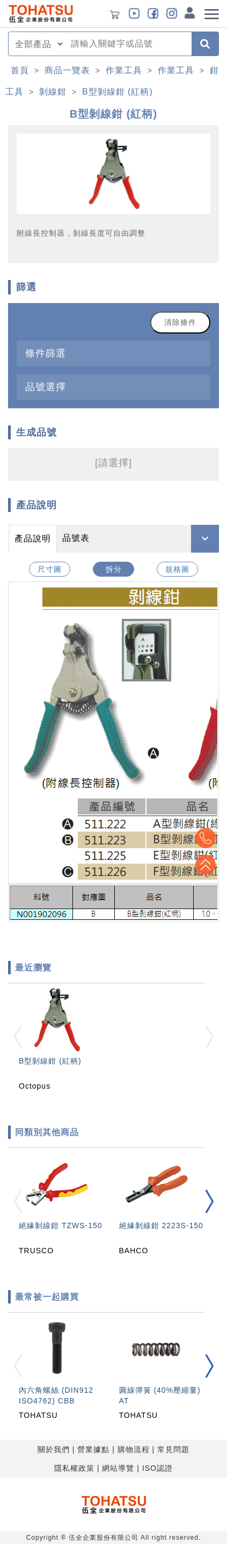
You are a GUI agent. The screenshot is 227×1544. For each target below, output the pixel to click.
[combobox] (128, 44)
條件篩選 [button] (45, 353)
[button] (209, 1201)
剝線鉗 (53, 91)
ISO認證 (157, 1468)
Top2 (205, 838)
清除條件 (180, 322)
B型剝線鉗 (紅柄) (117, 91)
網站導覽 (118, 1468)
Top (205, 864)
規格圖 (177, 569)
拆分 (114, 569)
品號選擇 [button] (45, 386)
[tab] (113, 353)
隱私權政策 (74, 1468)
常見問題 (173, 1449)
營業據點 (93, 1449)
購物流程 (134, 1449)
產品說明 (32, 538)
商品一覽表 (67, 70)
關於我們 (54, 1449)
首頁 (20, 70)
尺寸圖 (50, 569)
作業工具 (124, 70)
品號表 (76, 537)
